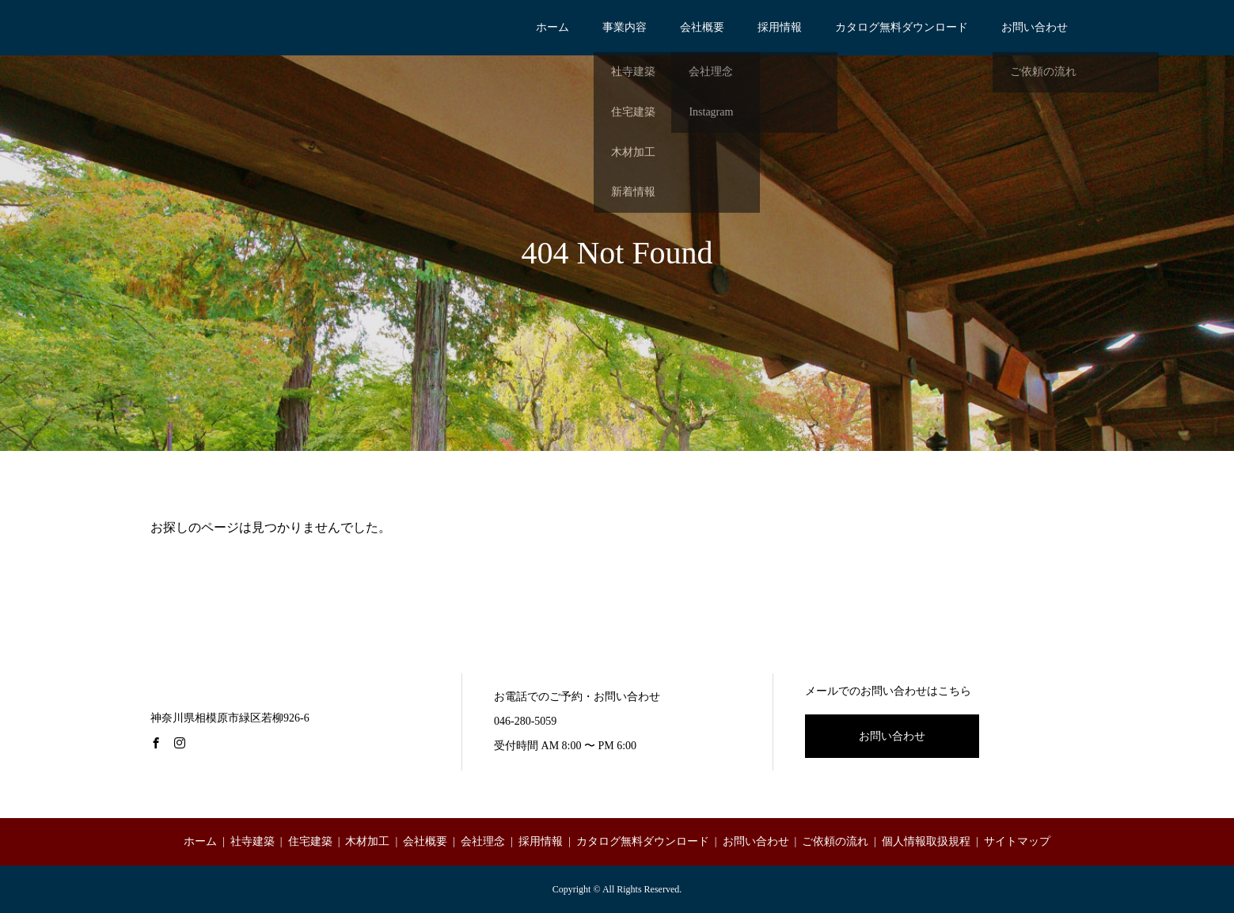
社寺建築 (252, 841)
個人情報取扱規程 (926, 841)
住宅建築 (310, 841)
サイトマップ (1017, 841)
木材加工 (367, 841)
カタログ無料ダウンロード (901, 27)
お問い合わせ (1034, 27)
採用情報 (779, 27)
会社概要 (702, 27)
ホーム (552, 27)
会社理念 (483, 841)
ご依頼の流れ (835, 841)
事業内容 (624, 27)
